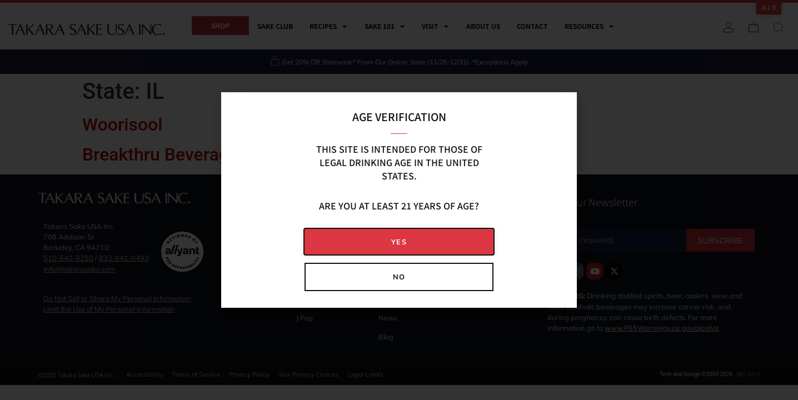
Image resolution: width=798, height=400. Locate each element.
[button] (399, 242)
